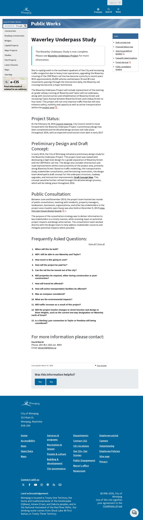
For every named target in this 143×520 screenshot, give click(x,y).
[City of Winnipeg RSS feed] (53, 485)
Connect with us (30, 479)
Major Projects (11, 50)
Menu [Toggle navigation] (118, 10)
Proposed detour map (124, 47)
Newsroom (79, 471)
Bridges (8, 40)
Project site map (122, 62)
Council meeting (64, 123)
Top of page (101, 365)
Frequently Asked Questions (126, 58)
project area (48, 107)
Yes (40, 381)
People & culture (56, 454)
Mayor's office (81, 465)
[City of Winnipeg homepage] (30, 405)
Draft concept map (123, 42)
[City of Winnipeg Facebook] (29, 485)
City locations (81, 446)
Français (98, 12)
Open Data (27, 451)
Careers (103, 440)
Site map (104, 456)
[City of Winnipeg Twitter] (23, 485)
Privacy (103, 461)
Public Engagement (84, 460)
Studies (8, 55)
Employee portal (108, 435)
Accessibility (28, 440)
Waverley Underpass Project (63, 55)
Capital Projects (11, 45)
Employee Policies (109, 451)
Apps (23, 446)
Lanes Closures (11, 65)
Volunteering (106, 446)
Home (24, 435)
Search (108, 10)
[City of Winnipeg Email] (60, 485)
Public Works (46, 23)
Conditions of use (112, 506)
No (51, 381)
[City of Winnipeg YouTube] (35, 485)
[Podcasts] (47, 485)
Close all (101, 244)
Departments (80, 435)
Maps (7, 69)
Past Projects (10, 60)
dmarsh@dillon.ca (47, 347)
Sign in (113, 2)
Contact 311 (80, 440)
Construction (10, 31)
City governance (56, 468)
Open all (92, 244)
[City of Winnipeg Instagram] (41, 485)
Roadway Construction (14, 35)
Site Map (8, 74)
